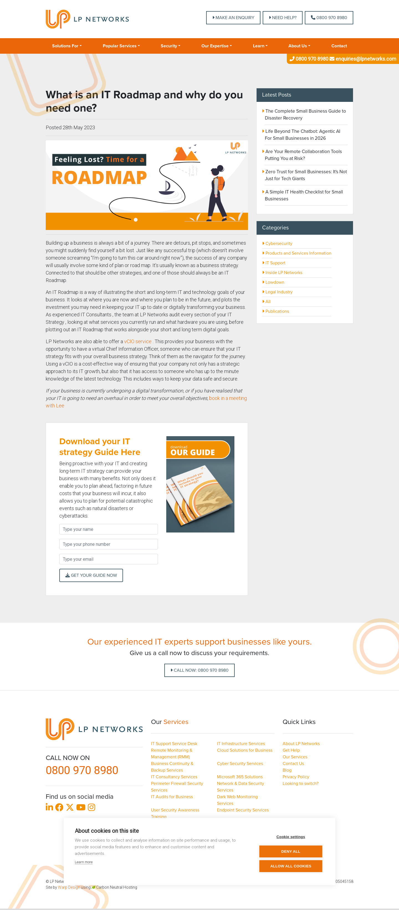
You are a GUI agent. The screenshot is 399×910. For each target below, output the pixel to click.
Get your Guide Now (91, 575)
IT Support (273, 263)
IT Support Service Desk (174, 743)
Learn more (84, 862)
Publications (275, 311)
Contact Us (293, 763)
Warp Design (69, 887)
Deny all (290, 851)
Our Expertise (215, 46)
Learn (258, 46)
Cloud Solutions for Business (244, 750)
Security (169, 46)
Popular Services (120, 46)
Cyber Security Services (240, 763)
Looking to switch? (300, 783)
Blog (287, 770)
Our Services (295, 757)
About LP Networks (301, 743)
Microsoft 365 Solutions (240, 777)
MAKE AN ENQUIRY (233, 17)
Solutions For (65, 46)
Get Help (291, 750)
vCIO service (138, 341)
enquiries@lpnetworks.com (362, 59)
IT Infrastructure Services (241, 743)
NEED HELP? (282, 17)
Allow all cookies (290, 866)
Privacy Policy (296, 777)
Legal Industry (277, 292)
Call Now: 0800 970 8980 (199, 670)
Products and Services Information (296, 253)
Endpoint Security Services (243, 810)
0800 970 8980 (329, 17)
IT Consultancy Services (174, 777)
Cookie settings (291, 837)
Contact (339, 46)
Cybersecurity (277, 243)
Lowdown (273, 282)
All (266, 301)
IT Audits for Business (172, 797)
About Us (297, 46)
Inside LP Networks (282, 272)
